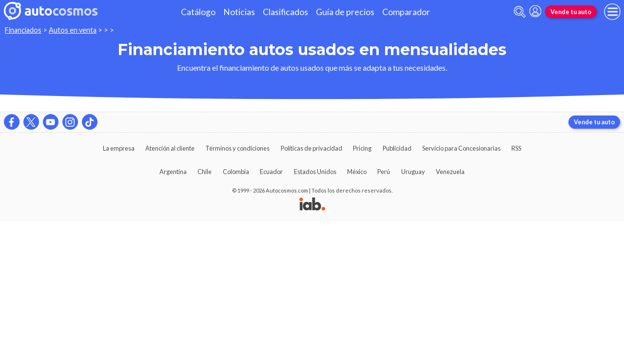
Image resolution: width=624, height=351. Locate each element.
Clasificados (285, 12)
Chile (204, 172)
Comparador (406, 12)
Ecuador (271, 172)
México (357, 172)
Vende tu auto (570, 12)
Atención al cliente (170, 148)
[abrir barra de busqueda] (520, 12)
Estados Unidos (315, 172)
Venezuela (450, 172)
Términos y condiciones (237, 148)
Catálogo (198, 12)
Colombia (236, 172)
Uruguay (413, 172)
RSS (516, 148)
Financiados (23, 30)
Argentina (173, 172)
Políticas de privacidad (311, 148)
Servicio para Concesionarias (461, 148)
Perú (383, 172)
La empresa (119, 148)
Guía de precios (345, 12)
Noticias (239, 12)
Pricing (362, 148)
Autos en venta (73, 30)
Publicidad (397, 148)
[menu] (612, 11)
